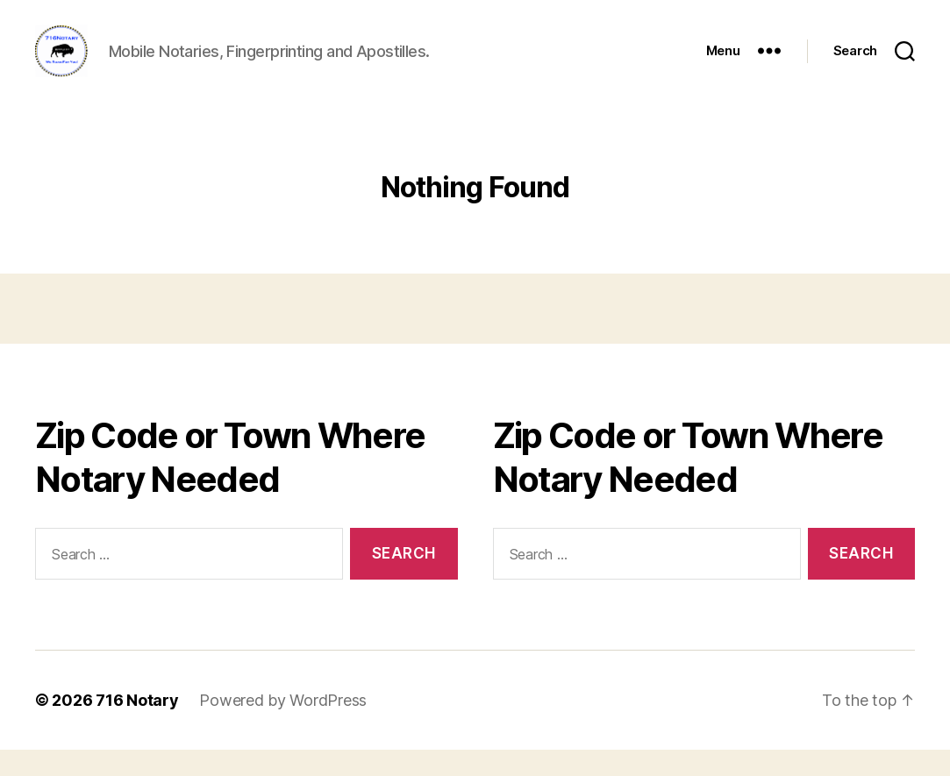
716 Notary (137, 726)
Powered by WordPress (283, 726)
